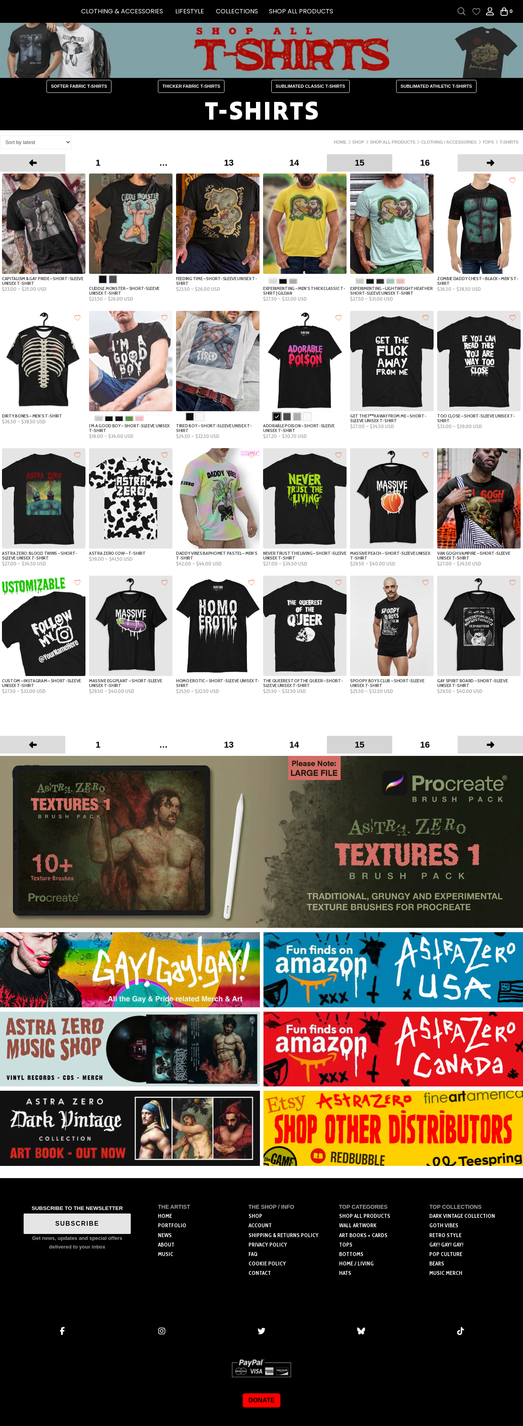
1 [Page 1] (98, 163)
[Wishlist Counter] (476, 11)
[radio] (103, 279)
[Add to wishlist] (77, 180)
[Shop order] (36, 142)
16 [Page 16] (425, 163)
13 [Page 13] (229, 163)
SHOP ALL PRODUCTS (301, 11)
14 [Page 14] (294, 163)
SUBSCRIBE (77, 1223)
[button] (122, 11)
